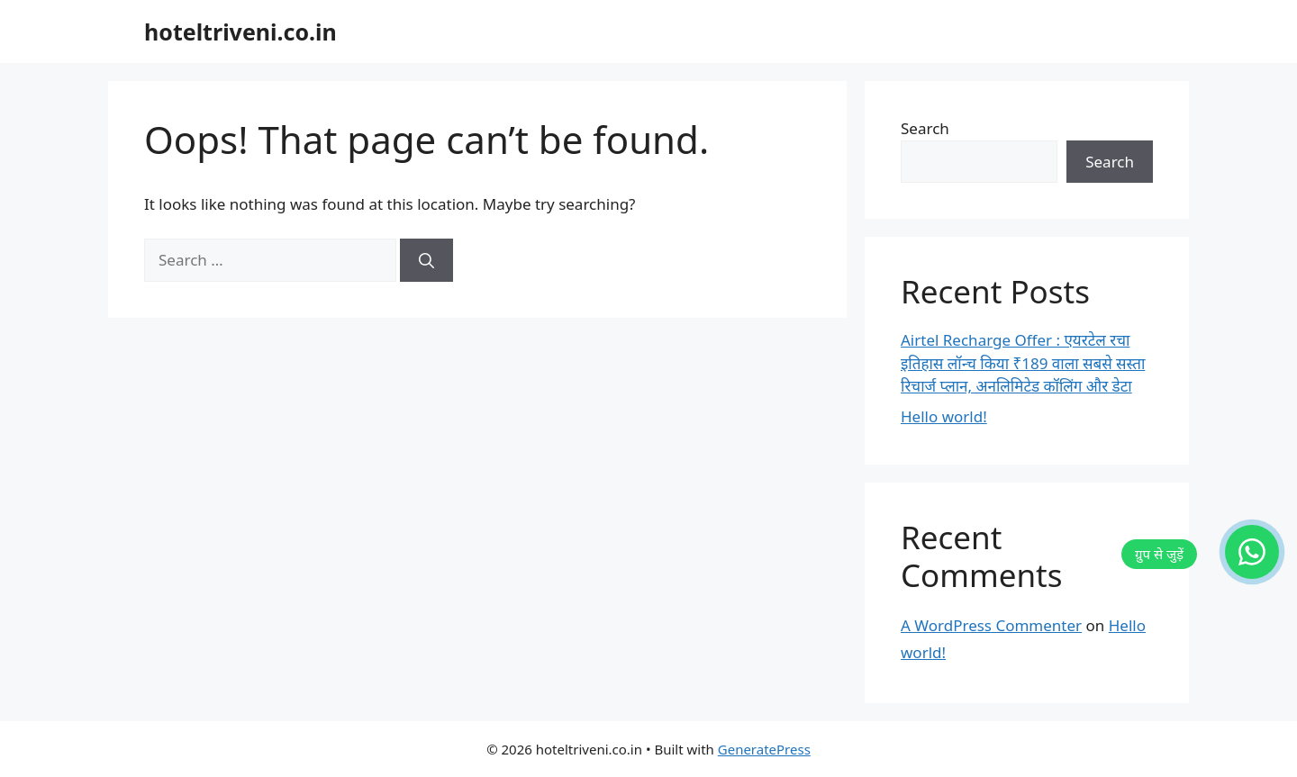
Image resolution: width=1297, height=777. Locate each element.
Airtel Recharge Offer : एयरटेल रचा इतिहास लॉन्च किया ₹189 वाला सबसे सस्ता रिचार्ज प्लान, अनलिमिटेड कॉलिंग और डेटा (1023, 363)
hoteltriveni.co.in (240, 31)
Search (925, 128)
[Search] (426, 260)
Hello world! (944, 416)
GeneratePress (764, 749)
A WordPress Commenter (991, 625)
